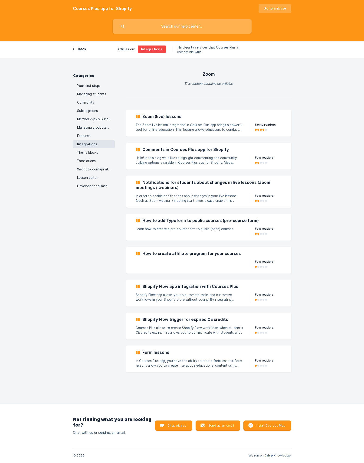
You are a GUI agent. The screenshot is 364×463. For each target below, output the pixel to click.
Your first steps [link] (89, 86)
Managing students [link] (91, 94)
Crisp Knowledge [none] (278, 455)
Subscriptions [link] (87, 111)
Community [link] (85, 102)
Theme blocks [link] (87, 152)
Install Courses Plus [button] (270, 425)
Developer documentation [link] (96, 186)
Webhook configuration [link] (95, 169)
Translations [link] (86, 161)
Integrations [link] (87, 144)
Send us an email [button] (221, 425)
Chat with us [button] (176, 425)
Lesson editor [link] (87, 177)
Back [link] (82, 49)
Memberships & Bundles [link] (95, 119)
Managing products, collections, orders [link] (96, 127)
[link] (208, 123)
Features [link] (83, 136)
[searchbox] (182, 26)
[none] (102, 8)
